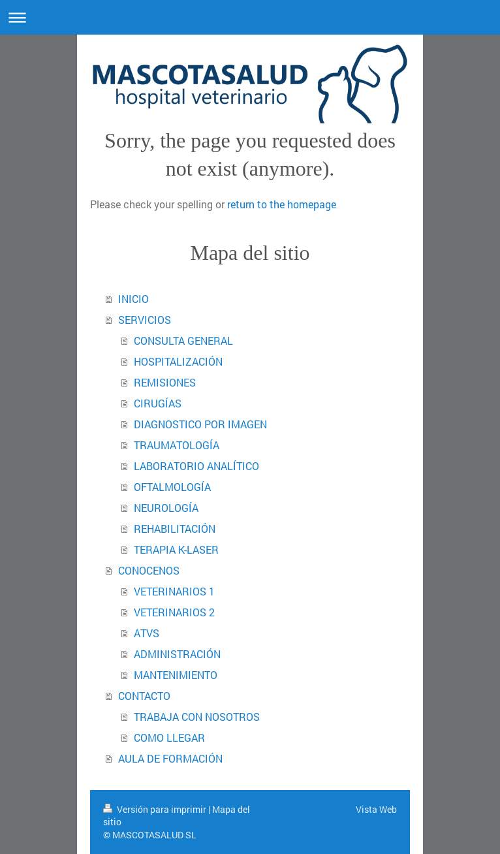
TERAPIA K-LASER (176, 549)
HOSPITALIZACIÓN (178, 361)
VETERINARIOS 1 (174, 591)
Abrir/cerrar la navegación (250, 17)
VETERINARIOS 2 (174, 612)
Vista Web (376, 809)
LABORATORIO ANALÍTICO (196, 466)
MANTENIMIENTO (175, 675)
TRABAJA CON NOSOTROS (197, 716)
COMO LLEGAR (169, 737)
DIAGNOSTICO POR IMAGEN (200, 424)
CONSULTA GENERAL (183, 340)
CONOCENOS (149, 570)
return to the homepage (281, 204)
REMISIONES (165, 382)
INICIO (133, 299)
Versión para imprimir (155, 809)
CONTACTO (144, 696)
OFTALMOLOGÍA (172, 487)
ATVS (146, 633)
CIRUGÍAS (157, 403)
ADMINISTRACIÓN (177, 654)
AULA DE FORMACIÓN (170, 758)
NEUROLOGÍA (166, 507)
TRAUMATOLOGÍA (176, 445)
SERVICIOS (144, 319)
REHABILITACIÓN (174, 528)
